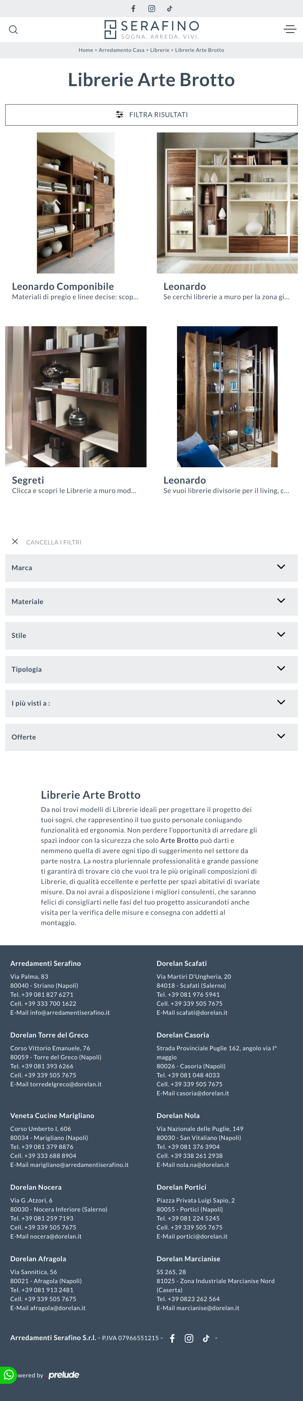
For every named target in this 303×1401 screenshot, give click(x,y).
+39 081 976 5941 (194, 994)
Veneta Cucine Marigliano (52, 1116)
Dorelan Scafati (182, 963)
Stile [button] (19, 635)
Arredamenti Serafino (45, 963)
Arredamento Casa (122, 50)
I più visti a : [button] (31, 703)
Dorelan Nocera (36, 1187)
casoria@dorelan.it (203, 1093)
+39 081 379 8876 (47, 1146)
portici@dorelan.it (202, 1236)
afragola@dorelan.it (58, 1307)
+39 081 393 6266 (47, 1066)
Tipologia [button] (27, 669)
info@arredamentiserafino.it (70, 1012)
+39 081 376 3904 (194, 1146)
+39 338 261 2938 (197, 1155)
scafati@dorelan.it (202, 1012)
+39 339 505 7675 (197, 1003)
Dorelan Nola (178, 1116)
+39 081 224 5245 (194, 1218)
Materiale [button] (28, 602)
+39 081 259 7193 (47, 1218)
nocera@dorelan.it (56, 1236)
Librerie (159, 50)
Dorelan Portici (182, 1187)
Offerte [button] (24, 737)
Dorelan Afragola (38, 1259)
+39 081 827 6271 (47, 994)
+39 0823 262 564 (194, 1298)
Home (86, 50)
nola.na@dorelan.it (203, 1164)
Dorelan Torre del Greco (49, 1035)
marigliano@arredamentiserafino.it (79, 1164)
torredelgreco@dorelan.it (66, 1084)
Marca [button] (22, 568)
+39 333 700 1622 (50, 1003)
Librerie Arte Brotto (200, 50)
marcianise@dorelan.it (208, 1307)
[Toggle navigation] (290, 29)
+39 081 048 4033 (194, 1075)
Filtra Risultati (151, 114)
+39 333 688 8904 (50, 1155)
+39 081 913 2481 (47, 1289)
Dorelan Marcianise (189, 1259)
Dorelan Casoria (183, 1035)
